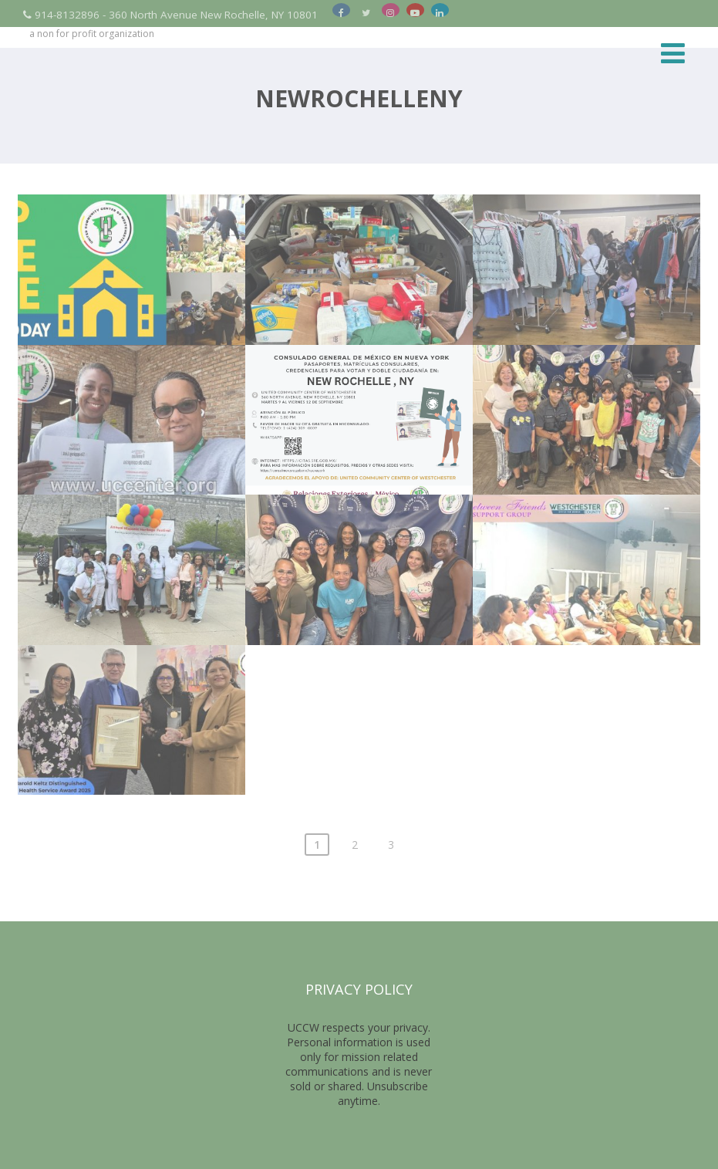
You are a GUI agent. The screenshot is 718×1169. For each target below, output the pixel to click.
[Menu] (673, 53)
